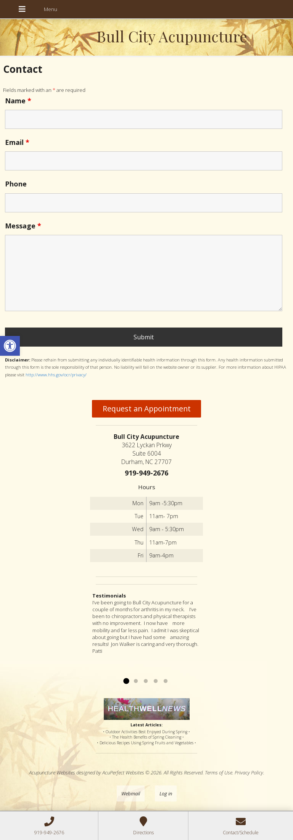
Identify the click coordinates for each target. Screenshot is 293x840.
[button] (10, 346)
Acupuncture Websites (52, 772)
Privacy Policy (249, 772)
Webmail (130, 793)
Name (18, 100)
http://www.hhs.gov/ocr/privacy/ (56, 374)
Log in (165, 793)
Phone (16, 183)
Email (17, 142)
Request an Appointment (147, 408)
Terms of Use (218, 772)
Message (23, 225)
